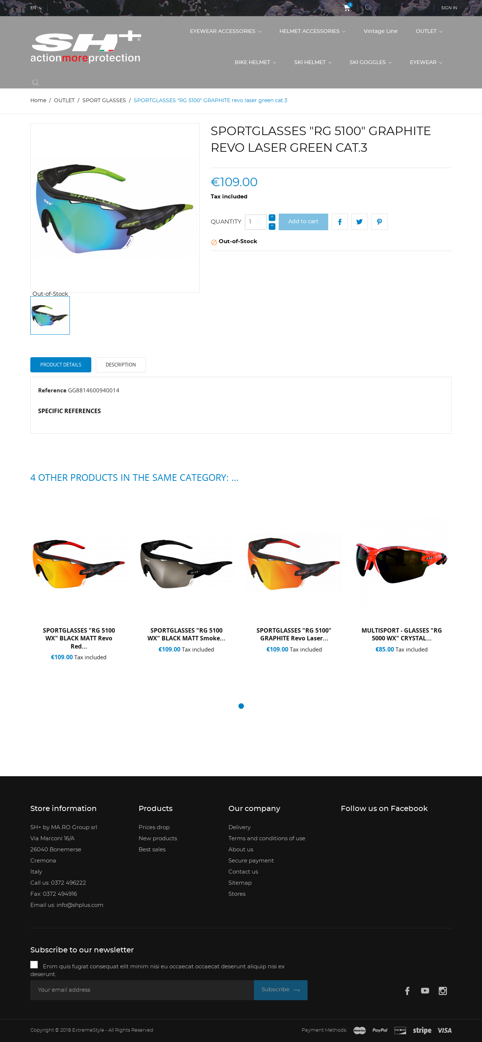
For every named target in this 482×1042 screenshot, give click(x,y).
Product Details (60, 364)
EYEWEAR (424, 62)
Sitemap (240, 883)
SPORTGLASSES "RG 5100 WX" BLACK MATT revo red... (79, 638)
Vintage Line (381, 31)
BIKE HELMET (253, 62)
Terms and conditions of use (266, 838)
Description (121, 364)
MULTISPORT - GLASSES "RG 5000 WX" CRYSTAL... (402, 634)
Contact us (243, 872)
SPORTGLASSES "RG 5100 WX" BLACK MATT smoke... (186, 634)
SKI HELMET (310, 62)
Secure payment (251, 861)
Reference (52, 390)
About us (240, 849)
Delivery (239, 827)
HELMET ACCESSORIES (310, 31)
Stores (236, 894)
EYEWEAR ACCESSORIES (223, 31)
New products (158, 838)
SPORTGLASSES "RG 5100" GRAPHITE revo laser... (294, 634)
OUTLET (427, 31)
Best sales (152, 849)
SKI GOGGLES (368, 62)
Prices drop (154, 827)
